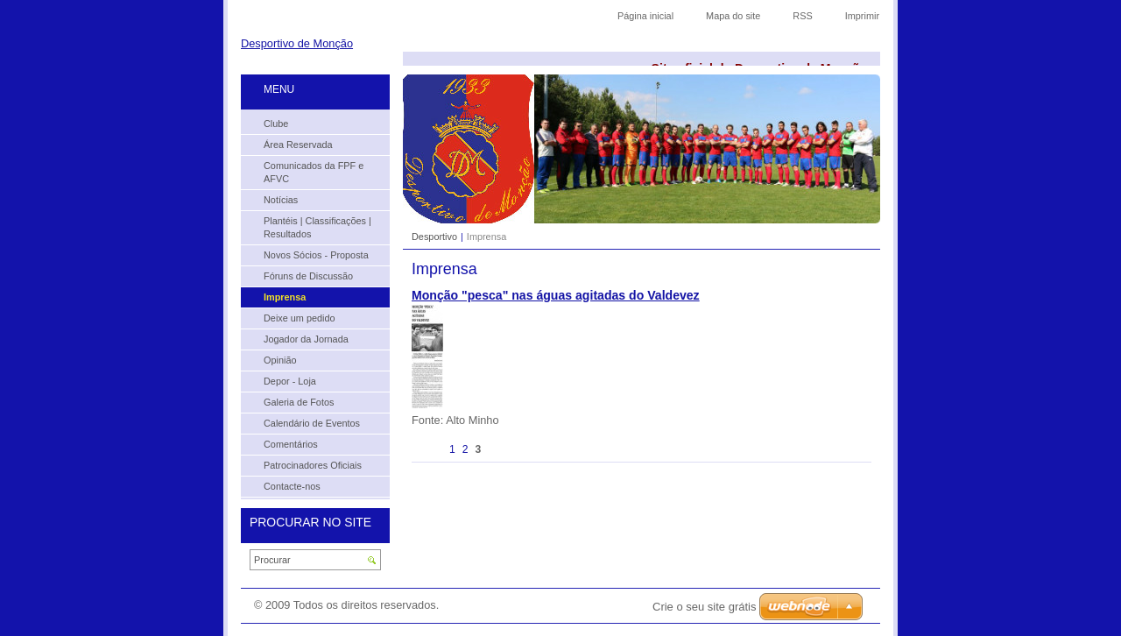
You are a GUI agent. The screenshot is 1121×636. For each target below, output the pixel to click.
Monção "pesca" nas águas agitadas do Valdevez (556, 295)
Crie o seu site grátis (704, 606)
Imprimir (862, 16)
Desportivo (434, 236)
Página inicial (645, 16)
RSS (802, 16)
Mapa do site (733, 16)
